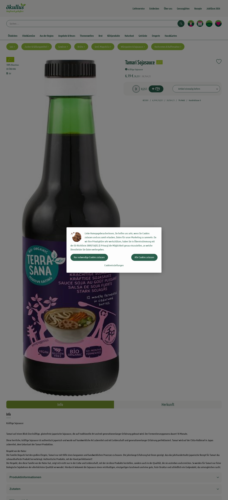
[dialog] (114, 250)
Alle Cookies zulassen (144, 257)
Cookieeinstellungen (114, 265)
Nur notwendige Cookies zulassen (89, 257)
